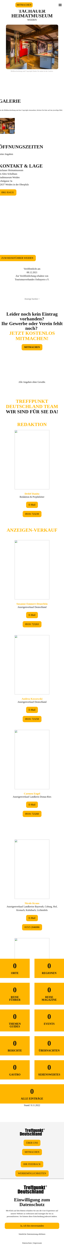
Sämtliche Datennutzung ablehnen (32, 1234)
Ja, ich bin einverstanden (32, 1225)
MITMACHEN (24, 5)
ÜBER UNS (32, 1143)
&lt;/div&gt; (32, 662)
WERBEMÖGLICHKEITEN (32, 1173)
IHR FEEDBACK (32, 1164)
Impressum (37, 1243)
